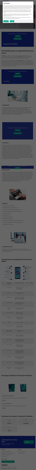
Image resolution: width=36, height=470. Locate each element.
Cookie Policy (18, 18)
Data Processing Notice (11, 18)
